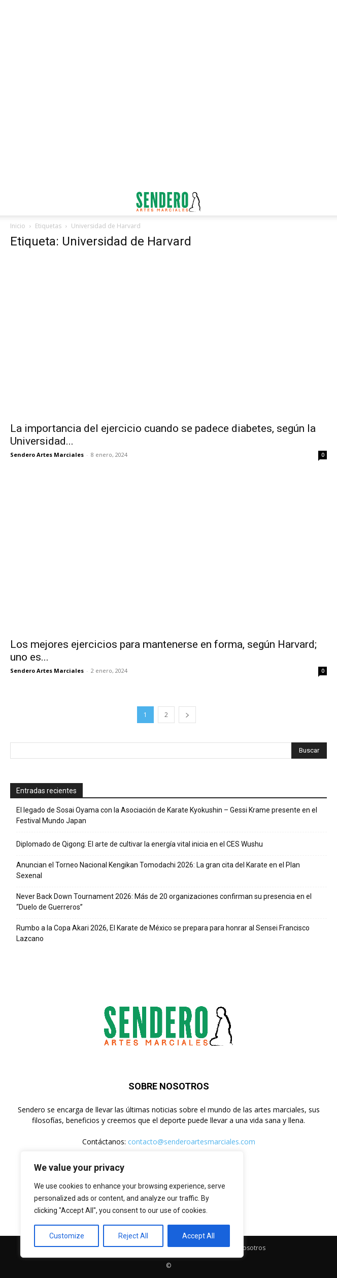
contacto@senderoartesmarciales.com (191, 1141)
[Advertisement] (168, 17)
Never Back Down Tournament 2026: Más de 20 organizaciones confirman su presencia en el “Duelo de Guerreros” (164, 901)
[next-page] (187, 714)
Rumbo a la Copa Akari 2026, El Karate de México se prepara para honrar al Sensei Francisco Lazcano (163, 933)
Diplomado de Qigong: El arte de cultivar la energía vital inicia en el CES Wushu (139, 844)
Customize (66, 1236)
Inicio (17, 226)
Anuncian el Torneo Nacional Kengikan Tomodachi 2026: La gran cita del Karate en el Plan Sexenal (158, 870)
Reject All (133, 1236)
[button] (17, 201)
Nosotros (251, 1247)
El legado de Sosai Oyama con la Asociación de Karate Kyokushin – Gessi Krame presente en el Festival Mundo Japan (166, 815)
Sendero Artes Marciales (47, 454)
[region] (132, 1204)
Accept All (198, 1236)
